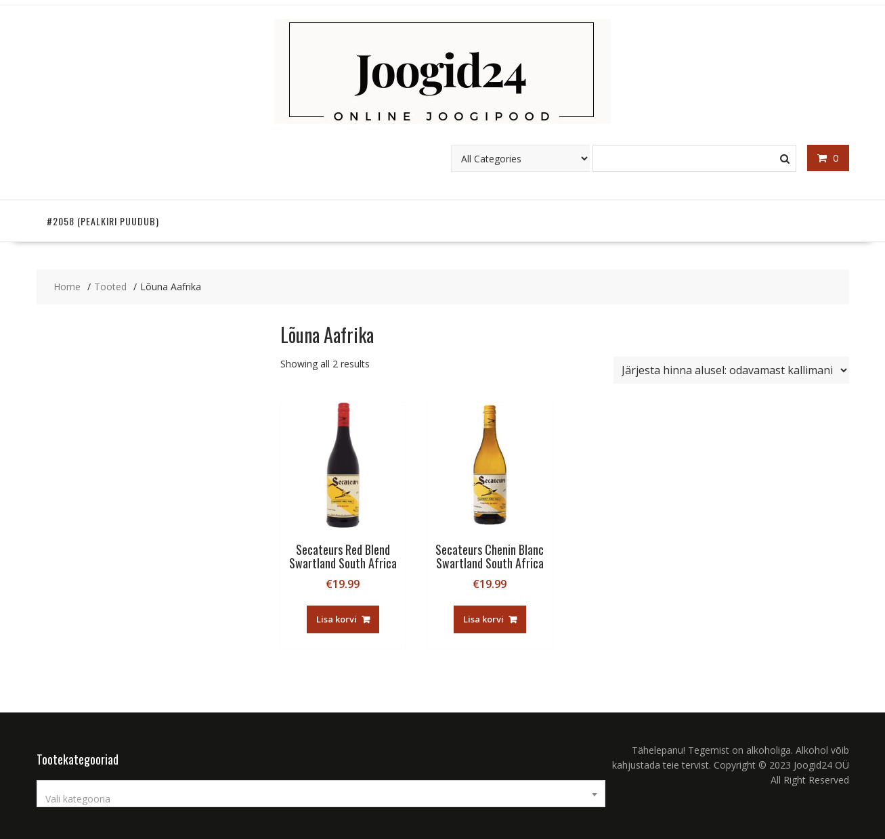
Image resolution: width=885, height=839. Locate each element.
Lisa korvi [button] (336, 619)
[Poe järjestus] (731, 370)
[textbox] (321, 799)
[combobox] (321, 793)
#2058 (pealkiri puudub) (103, 221)
